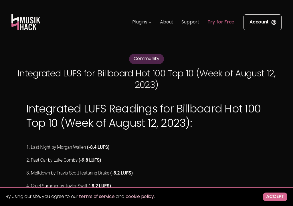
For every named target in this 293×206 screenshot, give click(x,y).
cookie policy (140, 197)
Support (190, 22)
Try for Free (220, 22)
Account (263, 22)
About (166, 22)
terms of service (96, 197)
